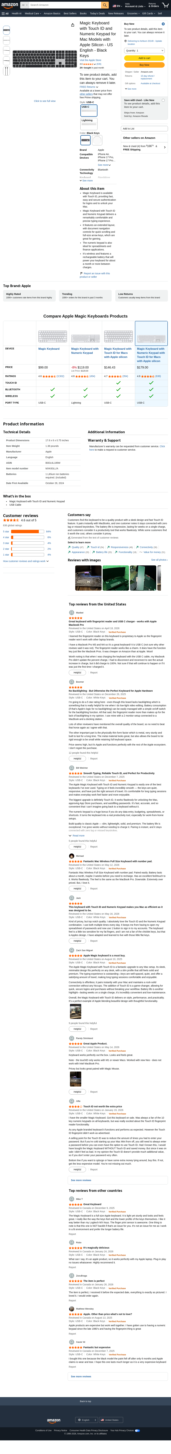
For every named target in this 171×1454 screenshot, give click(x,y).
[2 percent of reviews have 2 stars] (27, 549)
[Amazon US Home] (53, 1421)
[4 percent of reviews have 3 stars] (27, 543)
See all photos (158, 559)
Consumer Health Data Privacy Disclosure (89, 1430)
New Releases (116, 13)
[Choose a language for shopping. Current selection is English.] (84, 1420)
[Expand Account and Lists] (145, 6)
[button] (5, 13)
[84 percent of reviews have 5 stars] (27, 531)
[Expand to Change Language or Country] (121, 6)
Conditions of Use (43, 1430)
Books (83, 13)
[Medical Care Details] (40, 13)
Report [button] (93, 672)
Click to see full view (45, 101)
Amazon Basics (52, 13)
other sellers (86, 94)
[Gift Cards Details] (154, 13)
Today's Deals (97, 13)
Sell (160, 13)
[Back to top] (85, 1404)
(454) (92, 376)
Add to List (128, 128)
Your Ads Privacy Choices (122, 1430)
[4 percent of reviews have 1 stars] (27, 554)
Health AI (17, 13)
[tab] (76, 547)
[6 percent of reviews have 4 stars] (27, 537)
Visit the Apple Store (90, 60)
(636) (158, 376)
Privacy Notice (60, 1430)
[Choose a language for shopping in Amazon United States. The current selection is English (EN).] (115, 5)
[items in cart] (165, 5)
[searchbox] (65, 5)
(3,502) (60, 376)
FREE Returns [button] (89, 87)
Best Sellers (70, 13)
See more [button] (104, 165)
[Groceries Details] (139, 13)
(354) (125, 376)
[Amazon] (10, 5)
